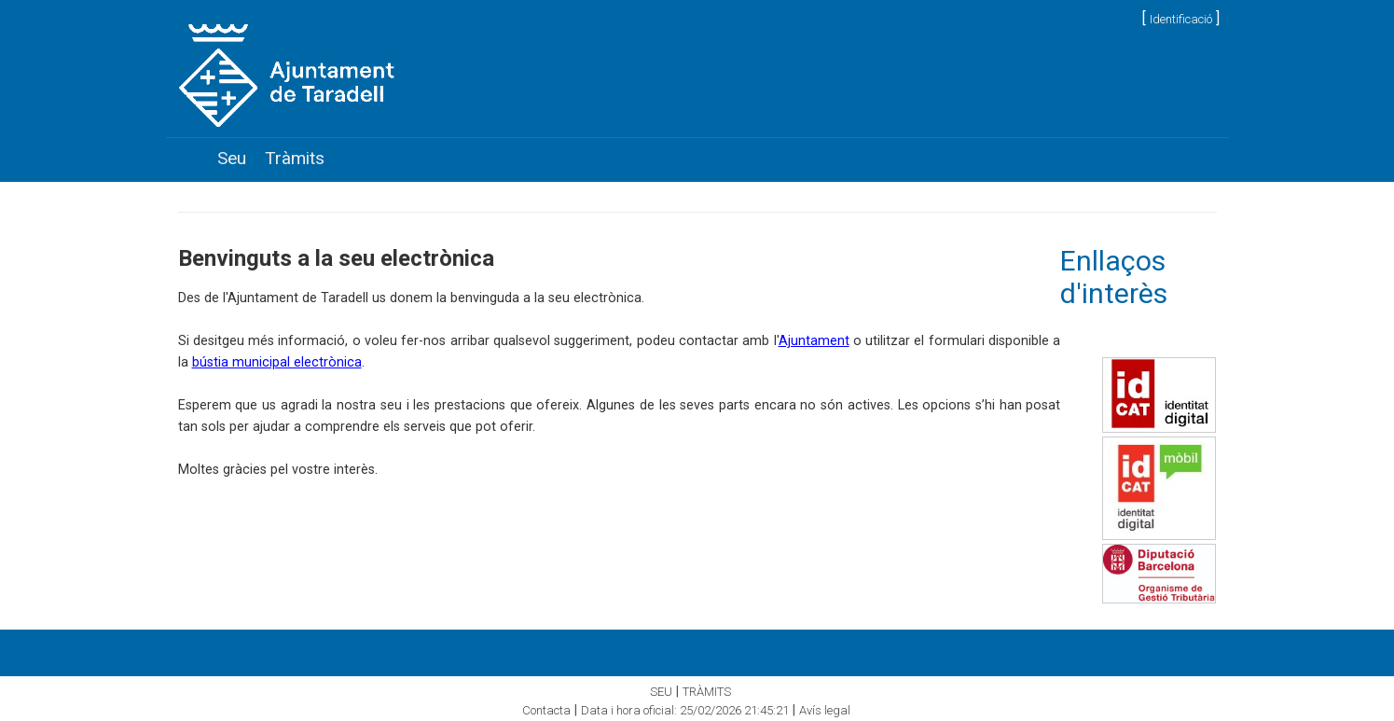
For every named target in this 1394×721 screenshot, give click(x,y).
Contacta (546, 710)
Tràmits (294, 158)
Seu (231, 158)
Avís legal (824, 710)
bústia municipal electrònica (277, 362)
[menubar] (271, 158)
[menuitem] (231, 158)
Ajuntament (814, 341)
